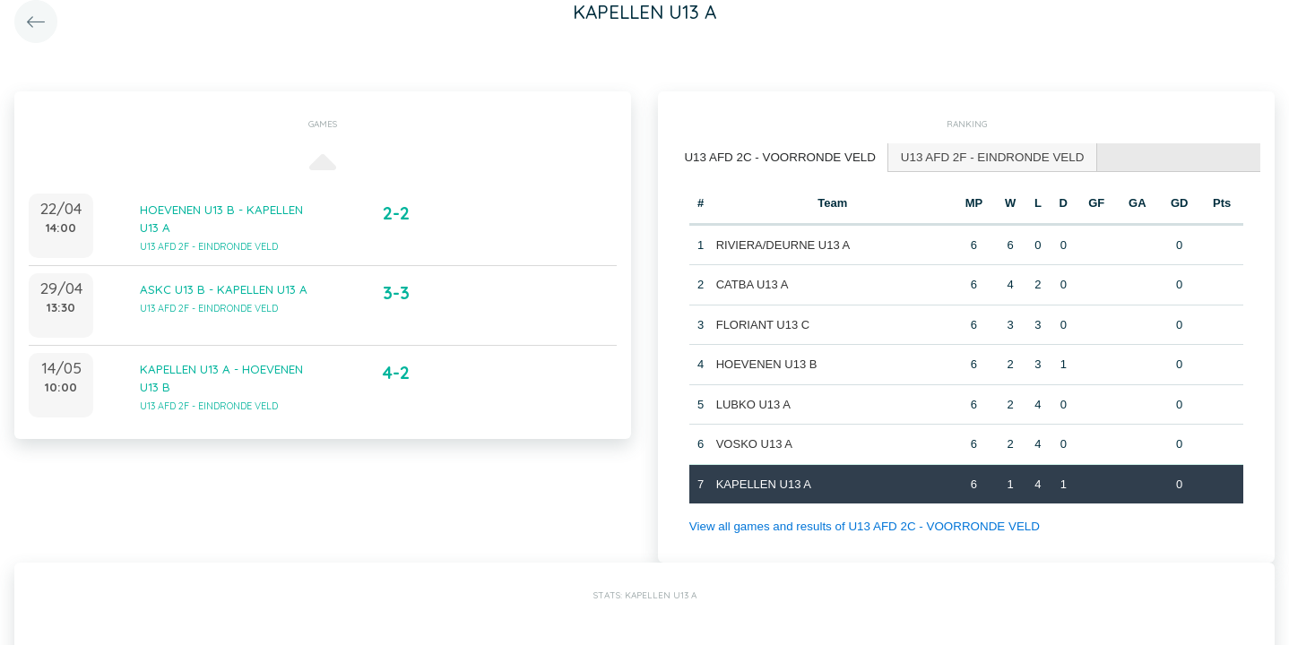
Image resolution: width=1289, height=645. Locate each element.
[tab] (777, 157)
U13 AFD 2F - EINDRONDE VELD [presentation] (983, 156)
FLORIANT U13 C (762, 323)
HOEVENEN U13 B (766, 363)
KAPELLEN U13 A (762, 482)
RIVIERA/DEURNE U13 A (782, 243)
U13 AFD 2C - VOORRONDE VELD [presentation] (776, 156)
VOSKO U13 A (753, 443)
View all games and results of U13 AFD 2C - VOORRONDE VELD (858, 525)
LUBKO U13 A (752, 402)
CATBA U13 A (751, 283)
